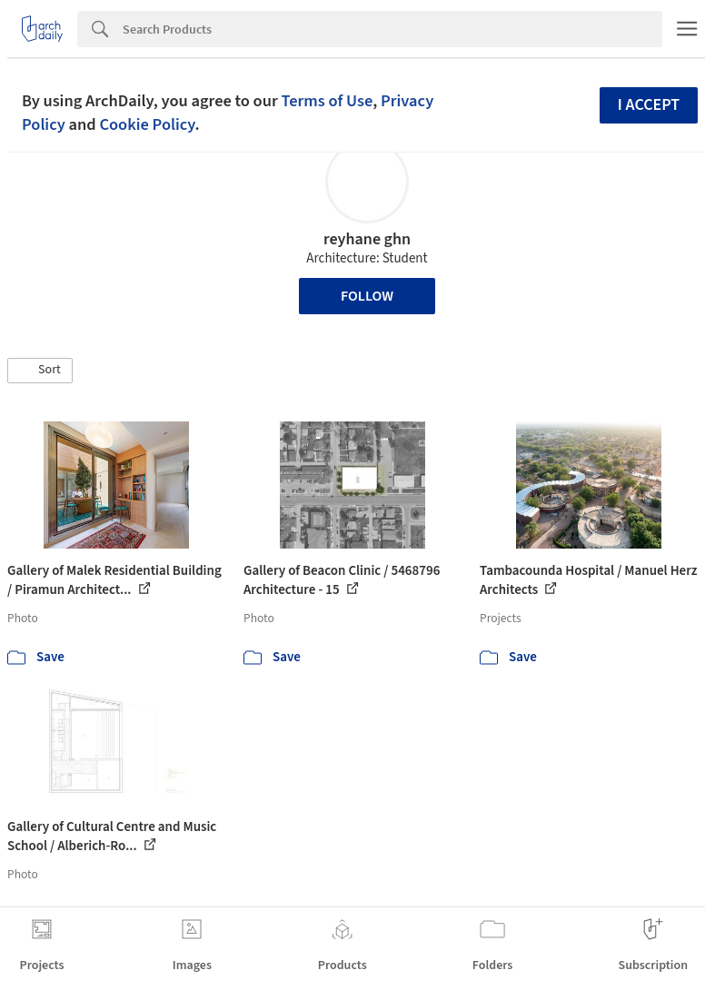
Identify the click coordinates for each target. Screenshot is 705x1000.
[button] (40, 370)
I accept (649, 105)
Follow (367, 296)
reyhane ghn (367, 239)
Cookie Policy (146, 124)
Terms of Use (326, 101)
